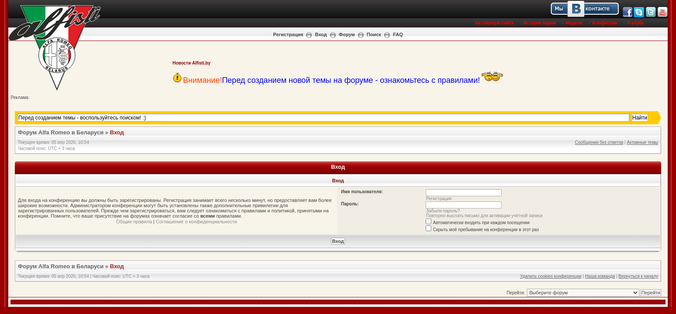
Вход (321, 34)
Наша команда (600, 276)
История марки (539, 22)
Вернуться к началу (638, 276)
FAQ (398, 34)
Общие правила (134, 221)
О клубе (635, 22)
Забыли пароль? (443, 210)
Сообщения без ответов (599, 142)
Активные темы (642, 142)
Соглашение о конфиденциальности (196, 221)
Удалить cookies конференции (551, 276)
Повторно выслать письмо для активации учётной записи (484, 215)
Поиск (374, 34)
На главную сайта (494, 22)
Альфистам (605, 22)
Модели (574, 22)
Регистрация (288, 34)
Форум (347, 34)
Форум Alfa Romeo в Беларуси (61, 132)
